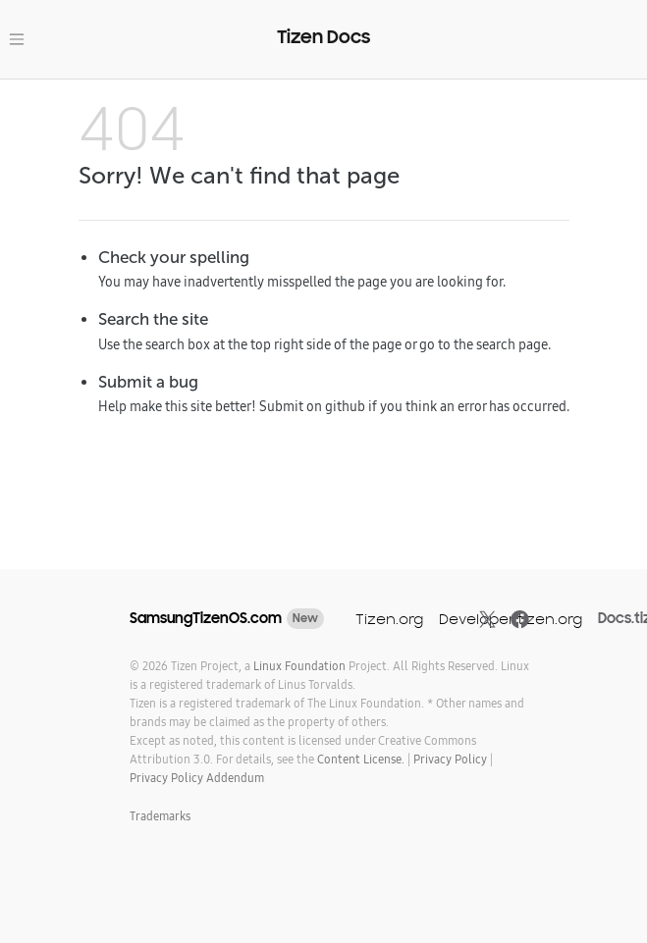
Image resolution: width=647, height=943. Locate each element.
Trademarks (160, 816)
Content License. (360, 759)
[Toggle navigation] (16, 39)
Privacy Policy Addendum (197, 777)
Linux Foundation (299, 665)
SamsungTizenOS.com (206, 618)
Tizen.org (389, 618)
